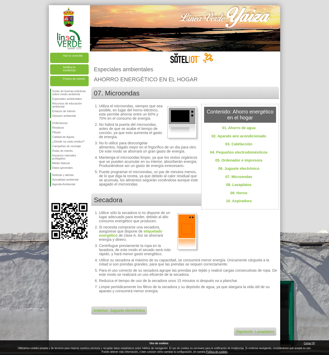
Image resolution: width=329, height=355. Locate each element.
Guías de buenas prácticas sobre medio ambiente (69, 93)
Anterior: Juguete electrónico (119, 310)
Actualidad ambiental (65, 179)
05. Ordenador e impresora (238, 160)
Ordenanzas (60, 123)
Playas (56, 132)
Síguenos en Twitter (62, 195)
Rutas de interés (62, 150)
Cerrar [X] (309, 343)
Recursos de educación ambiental (67, 105)
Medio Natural (61, 163)
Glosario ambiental (64, 115)
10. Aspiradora (238, 201)
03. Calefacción (238, 144)
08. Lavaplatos (238, 185)
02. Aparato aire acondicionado (239, 136)
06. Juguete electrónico (238, 168)
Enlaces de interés (64, 111)
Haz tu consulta (73, 55)
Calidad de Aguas (63, 136)
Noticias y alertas (63, 174)
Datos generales (62, 167)
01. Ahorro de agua (238, 128)
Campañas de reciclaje (66, 146)
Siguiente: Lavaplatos (255, 332)
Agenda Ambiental (63, 184)
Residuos (58, 127)
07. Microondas (238, 177)
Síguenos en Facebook (53, 195)
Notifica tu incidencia (69, 69)
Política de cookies (216, 351)
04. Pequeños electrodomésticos (239, 152)
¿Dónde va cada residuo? (68, 141)
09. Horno (238, 193)
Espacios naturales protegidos (64, 157)
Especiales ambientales (67, 98)
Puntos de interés (74, 78)
